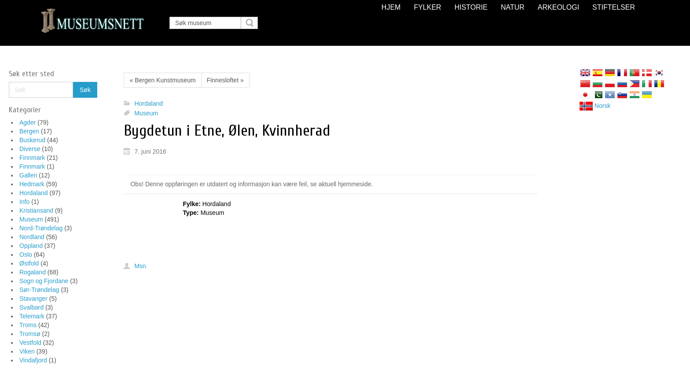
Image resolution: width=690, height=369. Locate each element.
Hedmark (31, 184)
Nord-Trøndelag (40, 228)
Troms (28, 324)
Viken (27, 351)
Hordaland (33, 192)
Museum (31, 219)
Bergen (29, 131)
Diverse (29, 148)
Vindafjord (33, 360)
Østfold (29, 263)
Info (24, 201)
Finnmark (32, 157)
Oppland (31, 245)
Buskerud (32, 140)
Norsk (595, 105)
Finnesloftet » (225, 80)
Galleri (28, 175)
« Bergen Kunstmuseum (162, 80)
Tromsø (29, 333)
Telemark (31, 316)
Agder (27, 122)
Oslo (25, 254)
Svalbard (31, 307)
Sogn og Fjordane (43, 280)
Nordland (31, 236)
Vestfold (30, 342)
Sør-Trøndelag (39, 289)
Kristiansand (36, 210)
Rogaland (32, 272)
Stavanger (33, 298)
